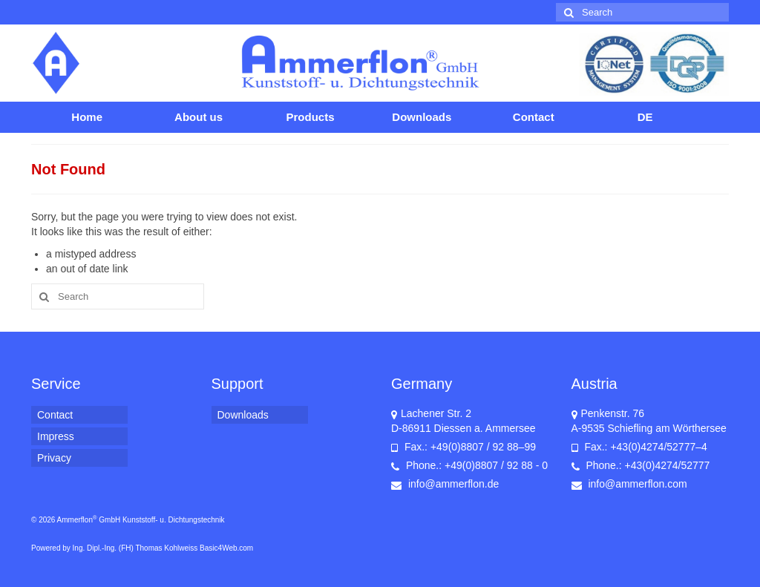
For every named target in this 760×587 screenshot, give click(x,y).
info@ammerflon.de (445, 484)
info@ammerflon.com (629, 484)
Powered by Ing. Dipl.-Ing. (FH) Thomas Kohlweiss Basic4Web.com (142, 548)
